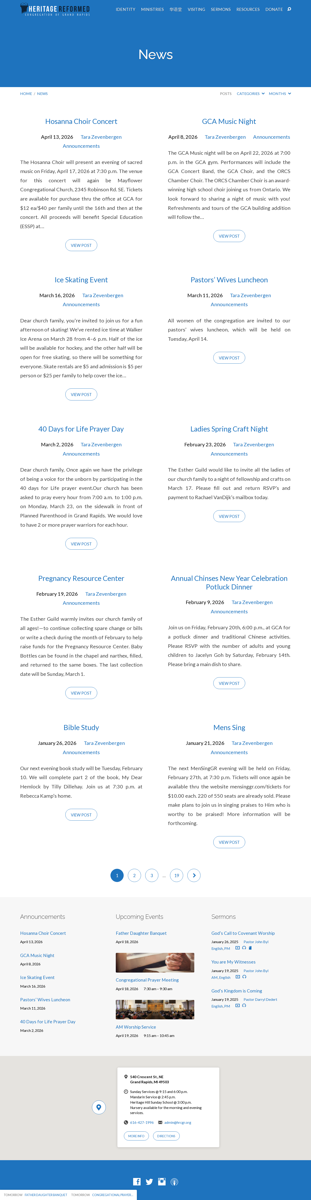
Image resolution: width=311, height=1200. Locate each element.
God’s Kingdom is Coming (236, 990)
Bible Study (81, 727)
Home (26, 93)
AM (214, 977)
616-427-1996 (142, 1122)
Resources (248, 9)
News (42, 93)
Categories (251, 93)
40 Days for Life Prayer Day (81, 429)
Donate (274, 9)
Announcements (81, 146)
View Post (81, 245)
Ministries (152, 9)
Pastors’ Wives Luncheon (229, 279)
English (217, 948)
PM (227, 948)
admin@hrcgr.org (177, 1122)
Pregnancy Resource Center (81, 578)
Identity (125, 9)
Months (280, 93)
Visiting (196, 9)
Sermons (221, 9)
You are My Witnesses (233, 961)
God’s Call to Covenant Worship (243, 933)
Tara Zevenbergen (101, 137)
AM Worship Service (136, 1027)
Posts (226, 93)
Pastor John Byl (256, 941)
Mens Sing (229, 727)
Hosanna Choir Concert (81, 121)
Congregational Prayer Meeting (147, 980)
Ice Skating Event (81, 279)
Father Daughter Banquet (141, 933)
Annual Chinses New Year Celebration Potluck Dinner (229, 582)
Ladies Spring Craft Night (229, 429)
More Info (136, 1136)
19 (176, 875)
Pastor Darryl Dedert (260, 999)
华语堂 (176, 9)
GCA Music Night (229, 121)
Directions (166, 1136)
